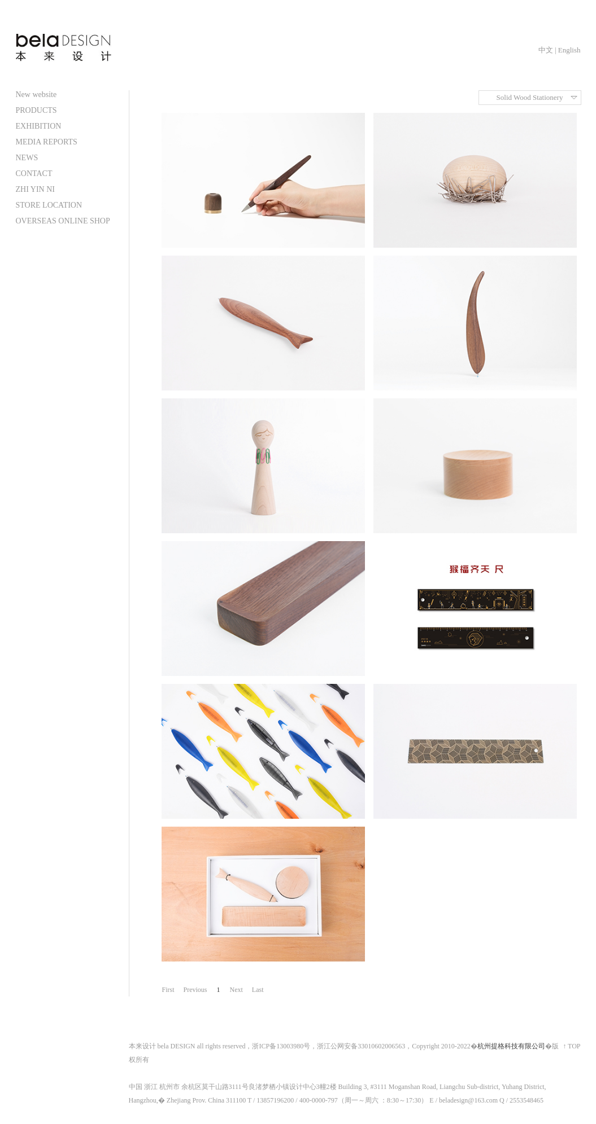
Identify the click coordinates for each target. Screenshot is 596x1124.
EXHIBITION (39, 126)
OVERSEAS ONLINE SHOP (63, 221)
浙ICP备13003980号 (281, 1046)
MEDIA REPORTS (46, 142)
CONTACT (34, 173)
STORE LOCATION (49, 205)
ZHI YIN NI (35, 189)
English (569, 50)
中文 (545, 50)
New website (36, 94)
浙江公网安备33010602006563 (361, 1046)
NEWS (27, 157)
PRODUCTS (36, 110)
